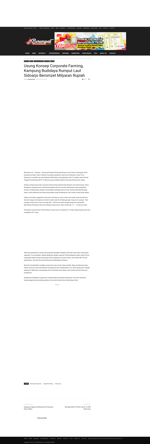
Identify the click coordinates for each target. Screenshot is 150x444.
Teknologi (47, 61)
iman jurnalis (31, 79)
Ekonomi (32, 58)
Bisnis (31, 61)
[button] (123, 53)
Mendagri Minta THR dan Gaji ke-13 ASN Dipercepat (77, 408)
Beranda (26, 58)
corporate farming (48, 383)
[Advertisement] (75, 13)
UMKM (52, 61)
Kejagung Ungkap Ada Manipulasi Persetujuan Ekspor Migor (38, 408)
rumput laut (58, 383)
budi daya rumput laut (35, 383)
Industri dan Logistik (38, 61)
